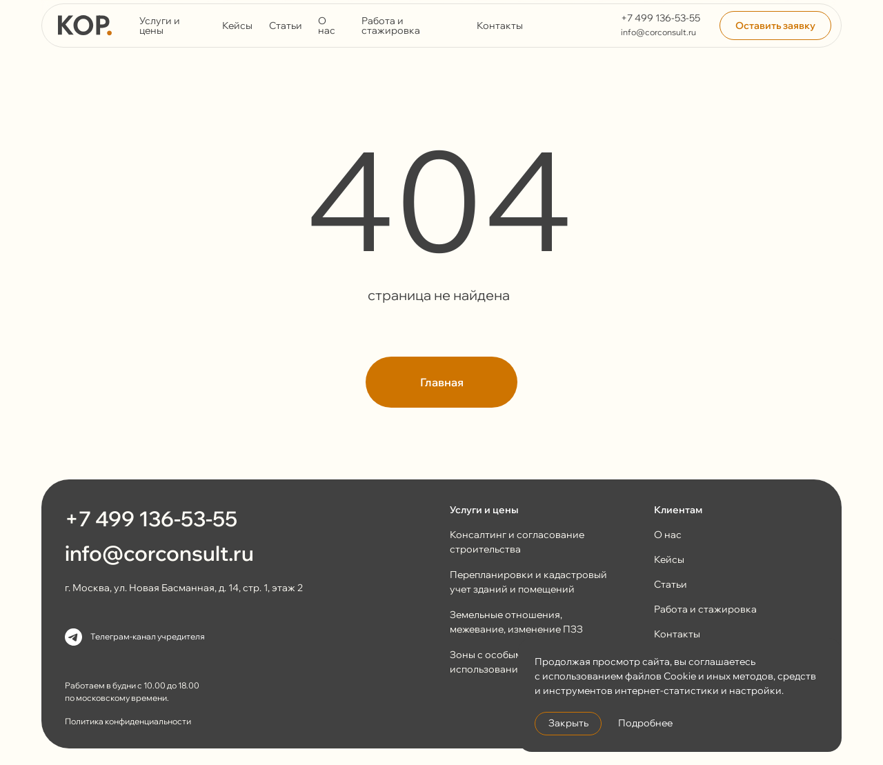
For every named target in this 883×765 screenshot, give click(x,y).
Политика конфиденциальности (128, 721)
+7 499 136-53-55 (660, 18)
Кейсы (237, 25)
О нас (326, 25)
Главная (442, 382)
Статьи (285, 25)
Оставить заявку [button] (775, 25)
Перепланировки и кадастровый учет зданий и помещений (528, 581)
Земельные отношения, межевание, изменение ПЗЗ (516, 621)
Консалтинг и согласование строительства (517, 541)
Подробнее (645, 723)
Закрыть (568, 723)
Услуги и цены (159, 25)
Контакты (500, 25)
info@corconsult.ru (658, 32)
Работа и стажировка (390, 25)
